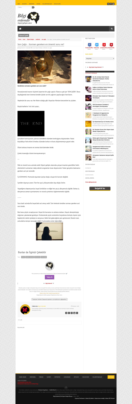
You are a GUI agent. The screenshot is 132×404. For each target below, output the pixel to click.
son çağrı (44, 39)
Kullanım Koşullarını (43, 390)
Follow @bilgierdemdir (90, 182)
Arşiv (19, 3)
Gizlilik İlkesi (57, 3)
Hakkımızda (31, 3)
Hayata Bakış (32, 377)
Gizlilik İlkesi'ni (52, 390)
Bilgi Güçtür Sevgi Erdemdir (95, 67)
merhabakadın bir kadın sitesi (24, 382)
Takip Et (50, 277)
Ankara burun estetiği (99, 398)
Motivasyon (57, 377)
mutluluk (38, 39)
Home (19, 39)
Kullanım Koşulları (47, 3)
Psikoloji (41, 377)
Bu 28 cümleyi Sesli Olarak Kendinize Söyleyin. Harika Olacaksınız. (101, 78)
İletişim (38, 3)
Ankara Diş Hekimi (89, 398)
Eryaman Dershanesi (80, 398)
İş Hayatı (49, 377)
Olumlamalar (67, 377)
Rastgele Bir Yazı (100, 188)
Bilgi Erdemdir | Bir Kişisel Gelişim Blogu (62, 396)
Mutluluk (76, 377)
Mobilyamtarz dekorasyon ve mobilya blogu (28, 383)
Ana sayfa (24, 3)
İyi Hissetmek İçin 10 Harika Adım (103, 121)
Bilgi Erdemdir (48, 283)
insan (24, 39)
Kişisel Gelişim (30, 39)
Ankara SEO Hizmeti (109, 398)
